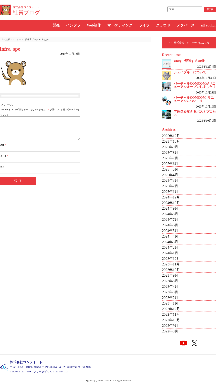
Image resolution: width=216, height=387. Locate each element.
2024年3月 (170, 242)
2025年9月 (170, 147)
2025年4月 (170, 175)
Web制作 (94, 25)
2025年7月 (170, 158)
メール (4, 160)
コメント (4, 115)
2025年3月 (170, 180)
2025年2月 (170, 186)
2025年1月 (170, 192)
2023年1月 (170, 303)
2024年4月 (170, 236)
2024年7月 (170, 220)
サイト (3, 171)
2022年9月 (170, 326)
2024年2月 (170, 247)
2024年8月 (170, 214)
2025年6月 (170, 164)
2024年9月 (170, 208)
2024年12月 (171, 197)
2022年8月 (170, 331)
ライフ (144, 25)
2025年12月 (171, 136)
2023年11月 (171, 264)
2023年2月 (170, 298)
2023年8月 (170, 281)
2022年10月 (171, 320)
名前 (3, 149)
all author (208, 25)
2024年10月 (171, 203)
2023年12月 (171, 259)
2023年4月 (170, 286)
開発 (56, 25)
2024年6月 (170, 225)
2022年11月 (171, 314)
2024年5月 (170, 231)
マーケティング (119, 25)
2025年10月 (171, 141)
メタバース (186, 25)
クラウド (163, 25)
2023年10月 (171, 270)
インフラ (73, 25)
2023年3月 (170, 292)
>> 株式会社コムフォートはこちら (189, 42)
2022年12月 (171, 309)
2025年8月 (170, 153)
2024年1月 (170, 253)
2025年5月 (170, 169)
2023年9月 (170, 275)
